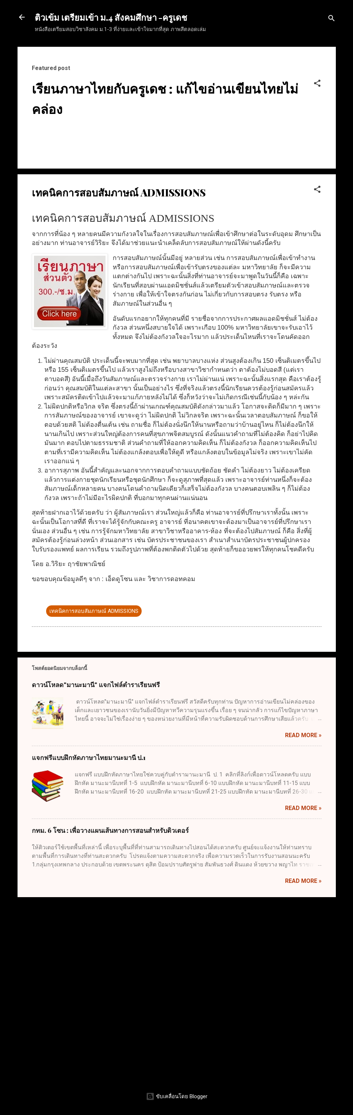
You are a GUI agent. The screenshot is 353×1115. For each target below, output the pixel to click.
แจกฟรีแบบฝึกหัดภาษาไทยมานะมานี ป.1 (89, 941)
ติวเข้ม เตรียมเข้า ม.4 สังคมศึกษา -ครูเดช (111, 17)
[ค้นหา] (331, 19)
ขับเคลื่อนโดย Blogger (176, 1096)
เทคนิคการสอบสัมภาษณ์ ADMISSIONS (93, 794)
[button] (317, 84)
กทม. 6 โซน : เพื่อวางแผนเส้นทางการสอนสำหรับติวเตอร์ (110, 1014)
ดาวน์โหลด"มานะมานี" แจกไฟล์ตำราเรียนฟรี (96, 868)
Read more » (303, 919)
